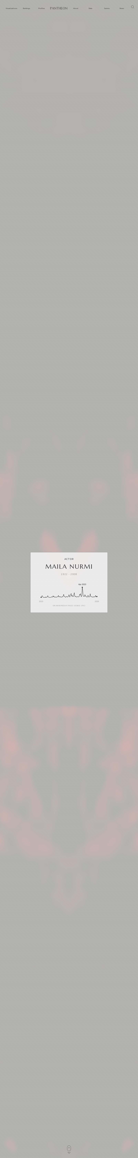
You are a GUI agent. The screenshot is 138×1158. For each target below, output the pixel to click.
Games (107, 9)
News (122, 9)
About (75, 9)
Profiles (41, 9)
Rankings (26, 9)
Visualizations (11, 9)
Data (90, 9)
